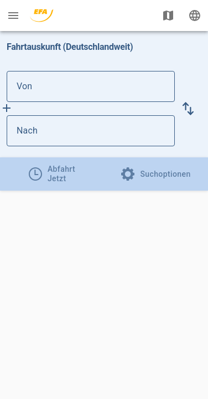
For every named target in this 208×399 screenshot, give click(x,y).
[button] (188, 108)
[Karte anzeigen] (168, 15)
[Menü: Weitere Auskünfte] (13, 15)
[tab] (52, 174)
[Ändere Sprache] (194, 15)
